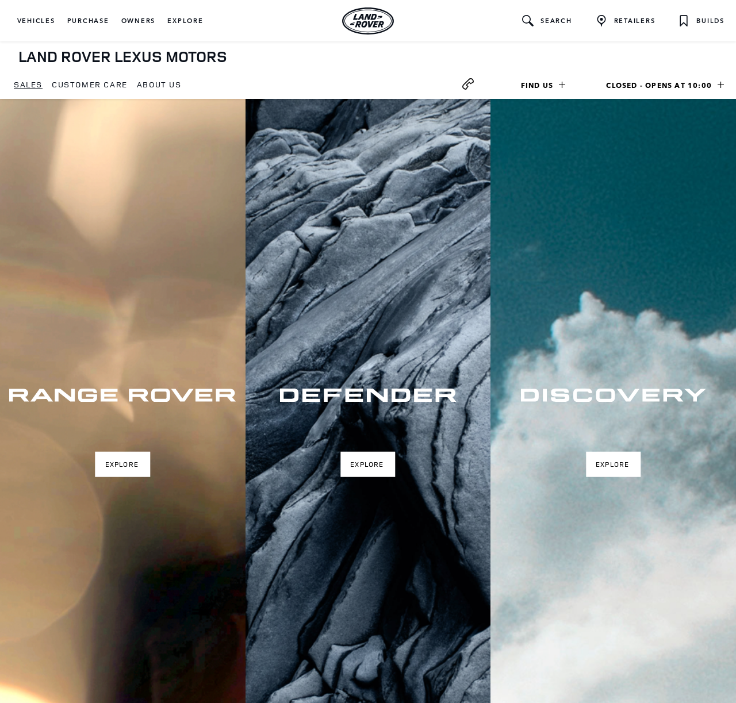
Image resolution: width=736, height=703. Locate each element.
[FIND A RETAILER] (625, 20)
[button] (36, 20)
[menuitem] (28, 85)
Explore (122, 463)
